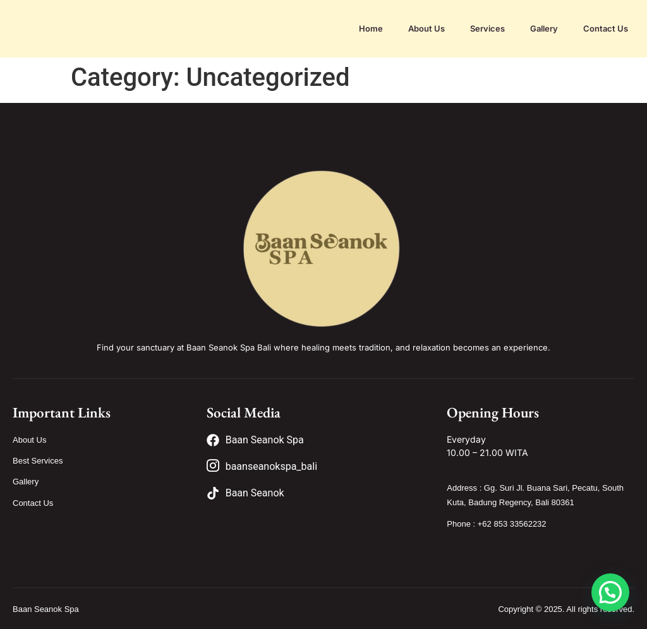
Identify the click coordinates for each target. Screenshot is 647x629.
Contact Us (605, 28)
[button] (610, 592)
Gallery (544, 28)
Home (371, 28)
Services (487, 28)
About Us (426, 28)
